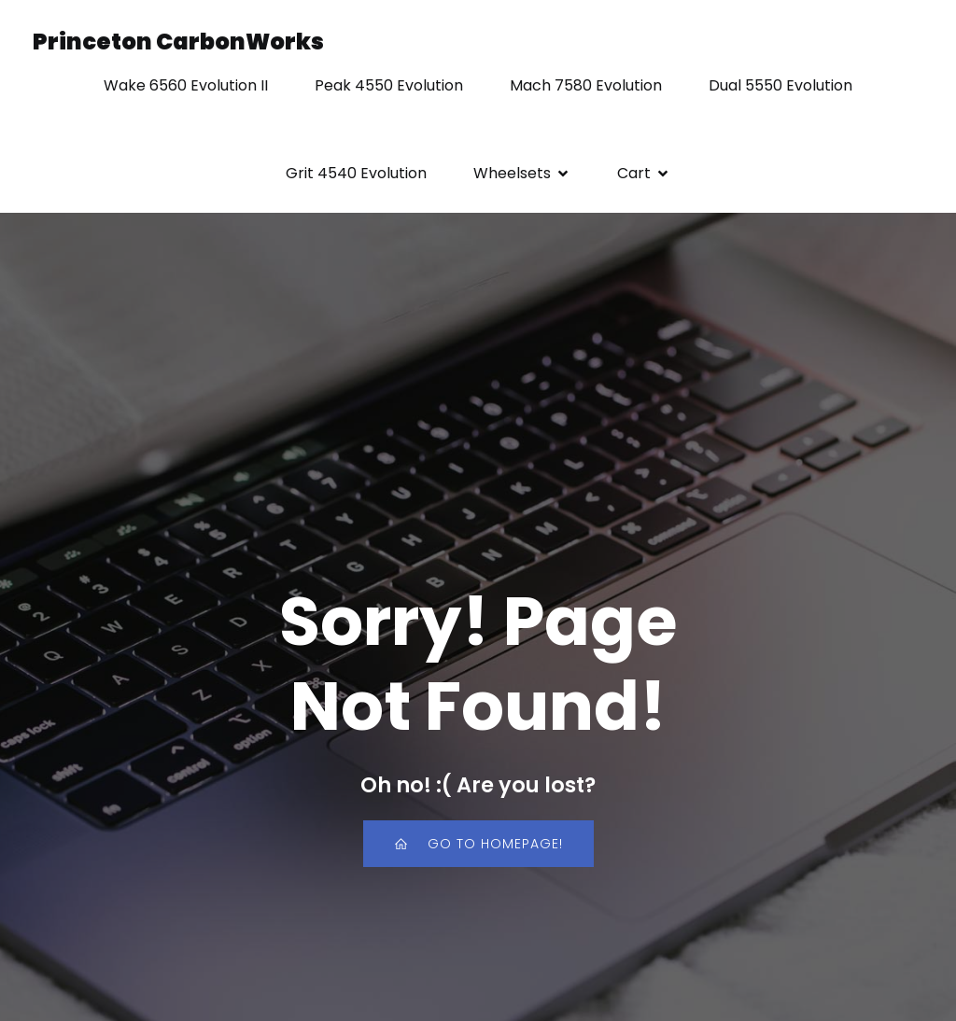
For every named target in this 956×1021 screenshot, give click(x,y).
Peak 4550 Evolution (389, 85)
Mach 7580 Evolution (586, 85)
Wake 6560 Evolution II (186, 85)
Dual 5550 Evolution (780, 85)
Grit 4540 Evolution (356, 173)
